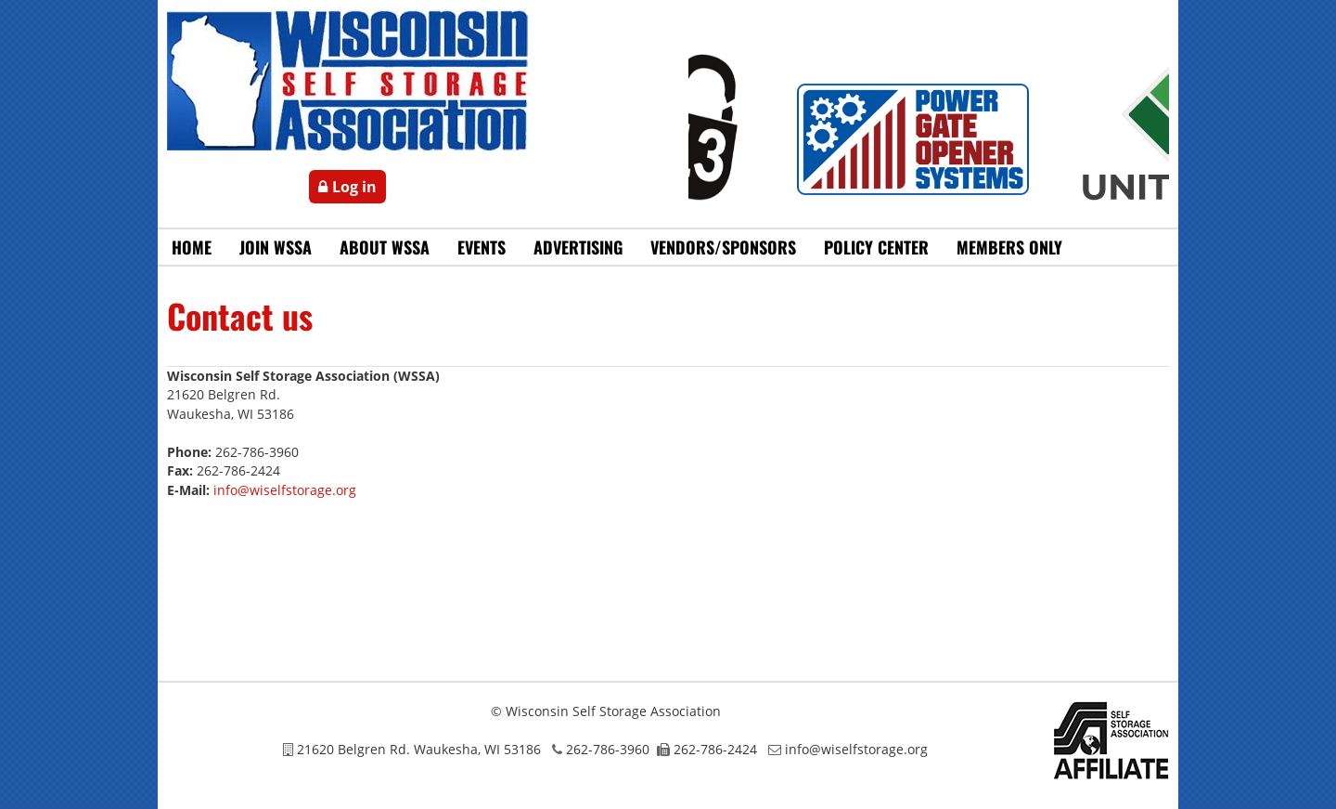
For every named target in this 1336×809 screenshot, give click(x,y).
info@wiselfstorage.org (284, 490)
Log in (354, 186)
